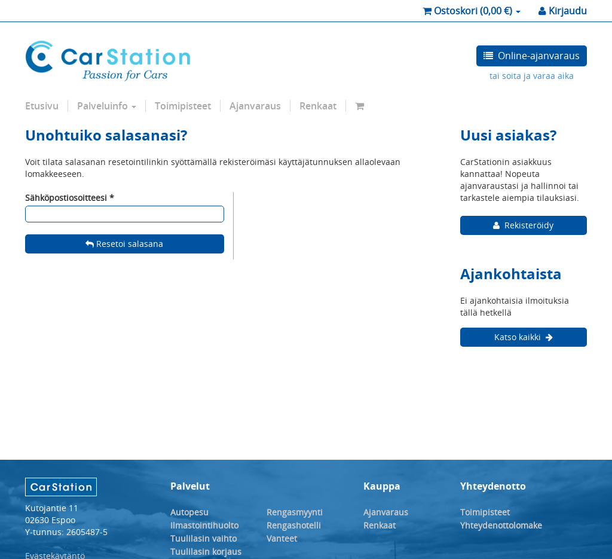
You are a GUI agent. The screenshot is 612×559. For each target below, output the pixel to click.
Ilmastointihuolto (204, 525)
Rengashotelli (294, 525)
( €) (472, 10)
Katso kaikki (523, 337)
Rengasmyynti (295, 512)
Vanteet (282, 538)
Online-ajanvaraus (532, 55)
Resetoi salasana (124, 243)
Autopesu (189, 512)
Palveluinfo (106, 106)
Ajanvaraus (255, 106)
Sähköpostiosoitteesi (66, 197)
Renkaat (317, 106)
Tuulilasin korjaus (205, 551)
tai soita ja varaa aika (531, 75)
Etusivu (42, 106)
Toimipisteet (183, 106)
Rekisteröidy (523, 225)
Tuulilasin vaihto (203, 538)
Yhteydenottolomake (501, 525)
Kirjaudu (562, 10)
